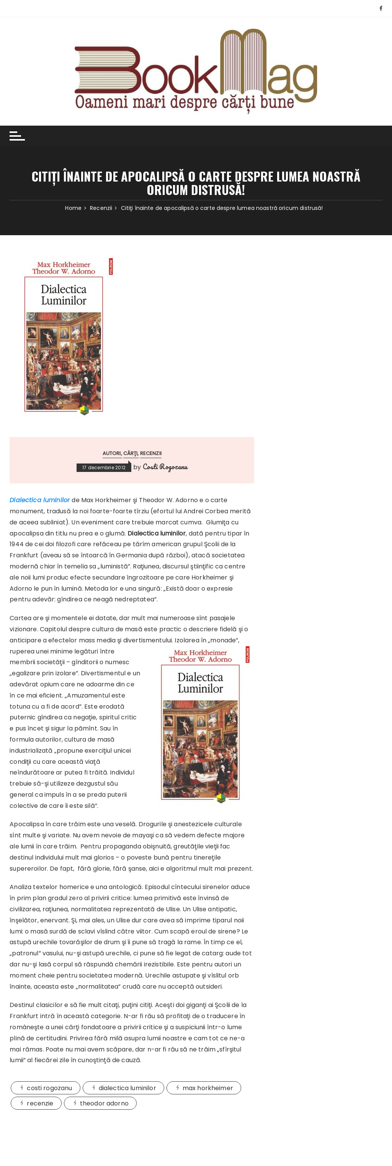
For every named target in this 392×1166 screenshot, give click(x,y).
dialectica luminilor (127, 1088)
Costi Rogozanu (165, 466)
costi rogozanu (49, 1088)
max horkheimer (208, 1088)
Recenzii (151, 453)
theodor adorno (104, 1103)
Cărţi (130, 453)
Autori (112, 453)
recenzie (40, 1103)
